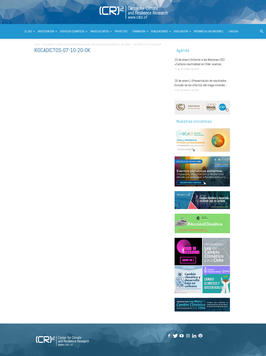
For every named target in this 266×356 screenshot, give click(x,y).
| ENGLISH (233, 31)
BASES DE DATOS (101, 31)
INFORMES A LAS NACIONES (208, 31)
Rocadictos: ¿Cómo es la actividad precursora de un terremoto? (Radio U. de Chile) (86, 44)
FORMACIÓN (140, 31)
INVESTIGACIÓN (47, 31)
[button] (261, 32)
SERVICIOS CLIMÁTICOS (74, 31)
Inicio (37, 44)
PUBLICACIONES (161, 31)
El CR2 (30, 31)
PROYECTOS (121, 31)
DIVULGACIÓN (182, 31)
